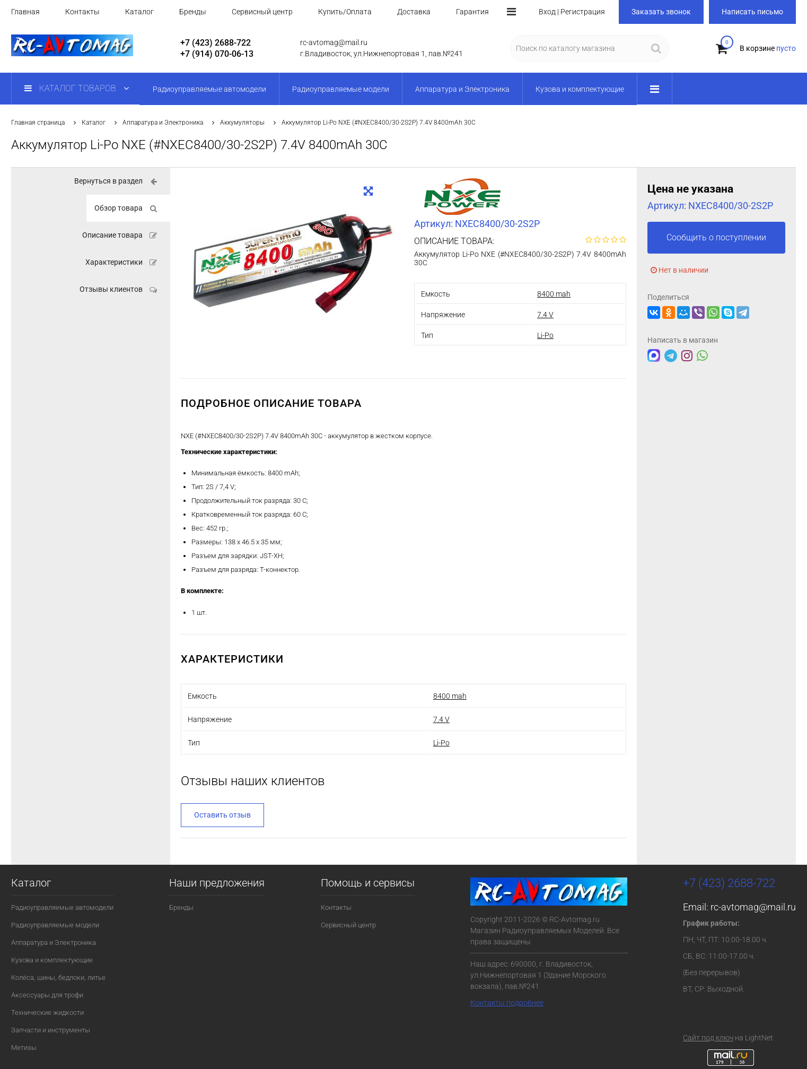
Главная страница (38, 122)
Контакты (82, 11)
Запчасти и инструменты (50, 1030)
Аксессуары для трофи (47, 995)
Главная (25, 11)
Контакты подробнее (506, 1002)
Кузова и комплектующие (52, 960)
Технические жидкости (47, 1012)
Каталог (139, 11)
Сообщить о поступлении (716, 237)
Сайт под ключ (708, 1037)
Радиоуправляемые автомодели (62, 907)
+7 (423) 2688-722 (215, 43)
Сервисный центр (262, 11)
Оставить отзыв (222, 815)
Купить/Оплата (345, 11)
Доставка (414, 11)
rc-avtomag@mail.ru (753, 906)
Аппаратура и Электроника (162, 122)
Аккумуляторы (242, 122)
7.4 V (545, 314)
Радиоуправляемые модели (55, 925)
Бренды (192, 11)
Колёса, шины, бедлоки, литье (58, 977)
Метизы (24, 1047)
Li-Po (545, 335)
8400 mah (554, 294)
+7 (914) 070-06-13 (216, 54)
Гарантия (472, 11)
